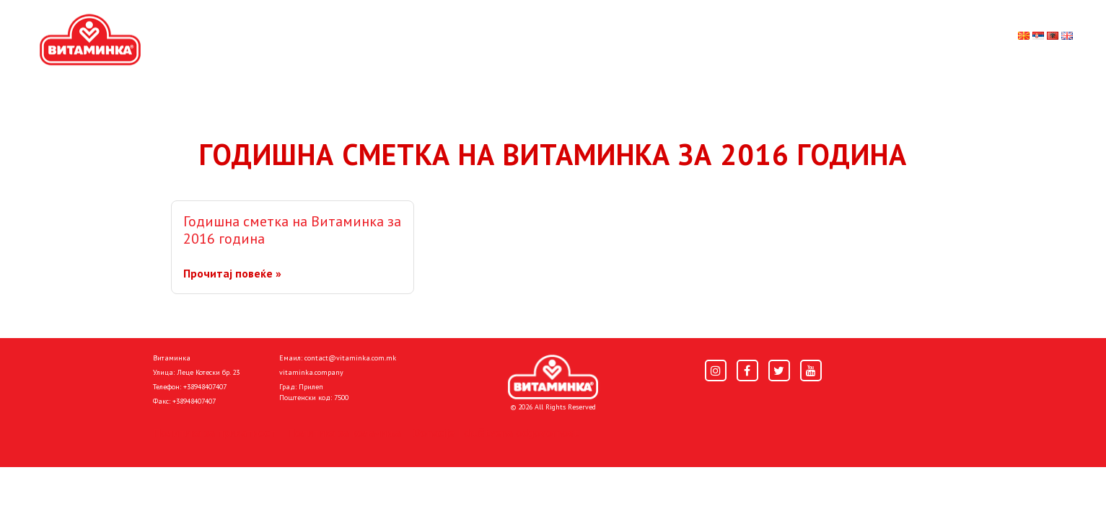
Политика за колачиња (344, 432)
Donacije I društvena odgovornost (496, 432)
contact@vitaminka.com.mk (350, 358)
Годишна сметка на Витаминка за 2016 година (292, 230)
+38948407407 (205, 386)
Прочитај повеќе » (232, 273)
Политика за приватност (214, 432)
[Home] (553, 377)
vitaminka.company (311, 372)
